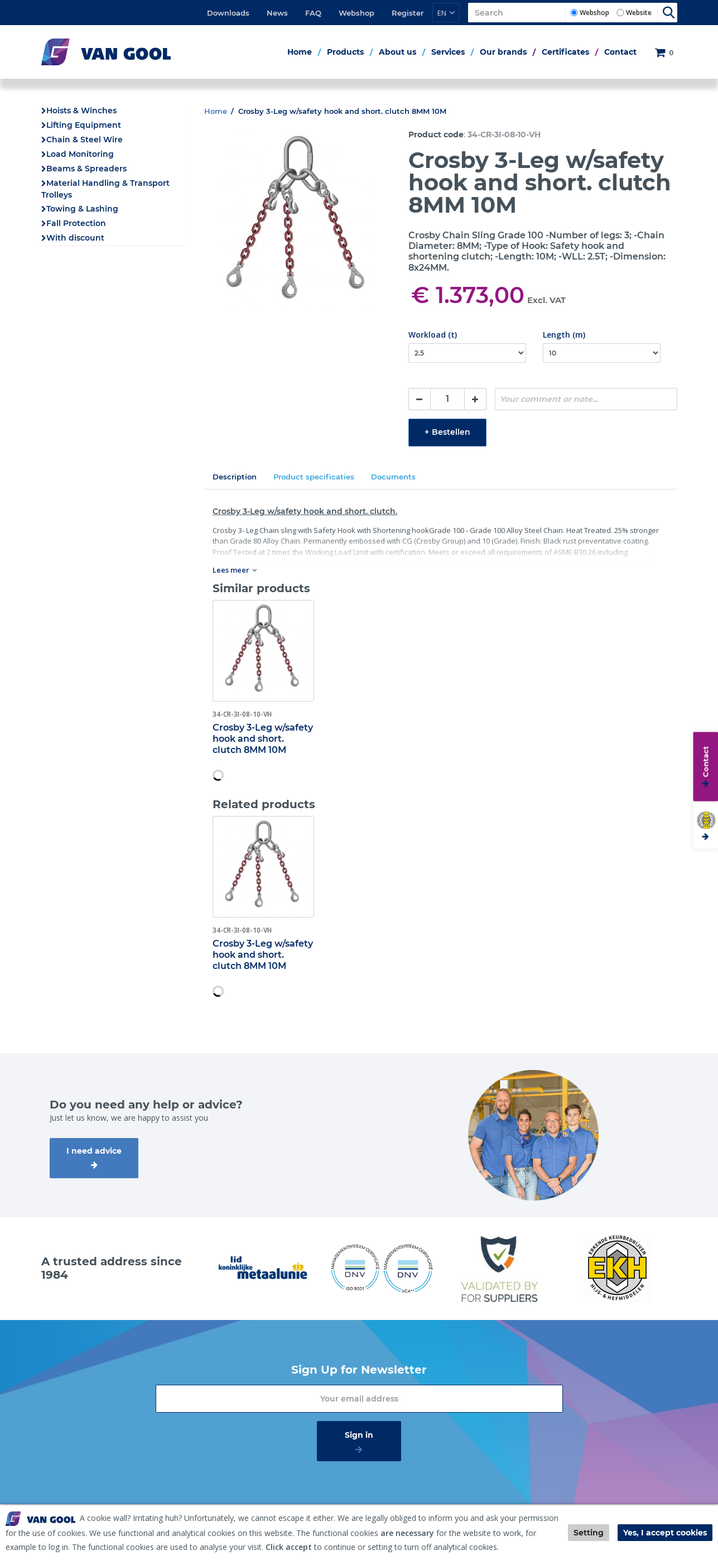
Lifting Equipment (83, 125)
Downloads (228, 12)
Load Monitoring (80, 154)
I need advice (94, 1151)
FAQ (313, 12)
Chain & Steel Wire (84, 140)
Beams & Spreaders (86, 169)
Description (235, 476)
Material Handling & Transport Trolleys (105, 189)
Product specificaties (313, 476)
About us (397, 52)
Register (407, 12)
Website (639, 12)
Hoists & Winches (81, 110)
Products (345, 52)
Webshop (356, 12)
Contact (620, 52)
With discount (75, 238)
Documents (393, 476)
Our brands (503, 52)
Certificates (565, 52)
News (277, 12)
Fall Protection (76, 223)
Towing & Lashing (82, 209)
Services (448, 52)
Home (299, 52)
